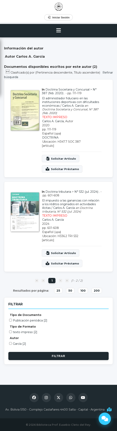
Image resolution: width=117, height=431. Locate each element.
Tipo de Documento (25, 315)
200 (97, 290)
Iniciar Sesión (58, 17)
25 (58, 290)
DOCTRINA (50, 137)
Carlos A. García (73, 105)
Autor (14, 338)
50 (70, 290)
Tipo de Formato (23, 326)
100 (83, 290)
